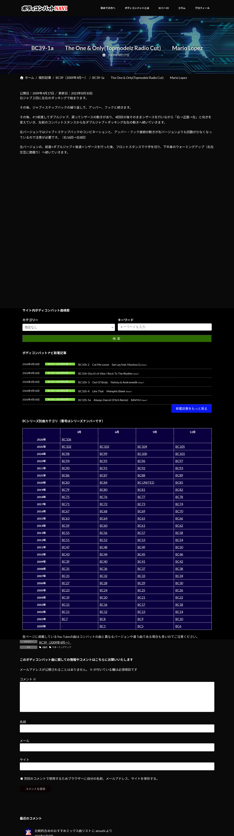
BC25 (141, 590)
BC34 (179, 576)
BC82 (179, 490)
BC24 (103, 590)
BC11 (65, 612)
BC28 (103, 583)
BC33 (141, 576)
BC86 (65, 475)
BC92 (141, 468)
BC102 (66, 446)
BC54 (179, 540)
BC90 (65, 468)
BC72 (103, 504)
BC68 (103, 511)
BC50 (179, 547)
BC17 (141, 605)
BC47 (65, 547)
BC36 (103, 569)
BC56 (103, 533)
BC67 (65, 511)
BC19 (65, 597)
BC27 (65, 583)
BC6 (178, 626)
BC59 (65, 525)
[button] (191, 408)
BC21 (141, 597)
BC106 (66, 439)
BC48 (103, 547)
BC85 (179, 482)
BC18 (179, 605)
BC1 (103, 626)
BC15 (65, 605)
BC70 (179, 511)
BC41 (141, 561)
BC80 (103, 490)
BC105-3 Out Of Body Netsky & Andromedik (108, 382)
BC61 (141, 525)
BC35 (65, 569)
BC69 (141, 511)
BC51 (65, 540)
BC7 (65, 619)
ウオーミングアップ (61, 647)
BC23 (65, 590)
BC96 (141, 461)
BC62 (179, 525)
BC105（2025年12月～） (60, 364)
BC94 (65, 461)
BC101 (180, 454)
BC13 (141, 612)
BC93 (179, 468)
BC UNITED (145, 482)
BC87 (103, 475)
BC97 (179, 461)
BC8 (103, 619)
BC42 (179, 561)
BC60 (103, 525)
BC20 (103, 597)
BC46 (179, 554)
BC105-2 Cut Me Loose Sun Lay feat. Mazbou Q (109, 364)
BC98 (65, 454)
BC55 (65, 533)
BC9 (140, 619)
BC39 (65, 561)
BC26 (179, 590)
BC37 (141, 569)
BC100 (142, 454)
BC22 (179, 597)
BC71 (65, 504)
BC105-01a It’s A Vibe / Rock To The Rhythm (105, 373)
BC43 (65, 554)
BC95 (103, 461)
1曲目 (44, 647)
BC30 (179, 583)
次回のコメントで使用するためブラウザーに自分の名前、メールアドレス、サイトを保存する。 (92, 784)
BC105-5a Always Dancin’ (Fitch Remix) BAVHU (109, 400)
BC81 (141, 490)
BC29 (141, 583)
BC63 (65, 518)
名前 (23, 727)
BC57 (141, 533)
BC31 (65, 576)
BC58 (179, 533)
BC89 (179, 475)
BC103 (104, 446)
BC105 (180, 446)
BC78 (179, 497)
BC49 (141, 547)
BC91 (103, 468)
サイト (24, 765)
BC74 (179, 504)
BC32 (103, 576)
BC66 (179, 518)
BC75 (65, 497)
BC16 (103, 605)
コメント (28, 679)
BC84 (103, 482)
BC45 (141, 554)
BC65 (141, 518)
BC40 (103, 561)
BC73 (141, 504)
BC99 (103, 454)
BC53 (141, 540)
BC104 (142, 446)
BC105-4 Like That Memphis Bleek (101, 391)
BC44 (103, 554)
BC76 (103, 497)
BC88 (141, 475)
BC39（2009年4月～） (55, 642)
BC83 (65, 482)
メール (24, 746)
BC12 (103, 612)
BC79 (65, 490)
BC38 (179, 569)
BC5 (140, 626)
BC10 (179, 619)
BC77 (141, 497)
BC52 (103, 540)
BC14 (179, 612)
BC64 (103, 518)
